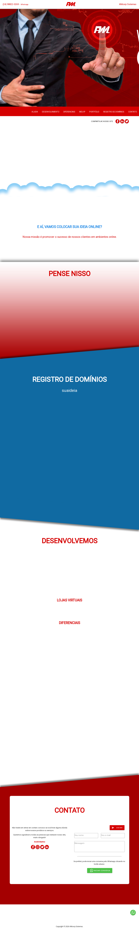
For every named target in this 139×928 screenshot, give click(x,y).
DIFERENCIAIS (69, 112)
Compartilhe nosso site (102, 121)
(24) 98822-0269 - (15, 4)
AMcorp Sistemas (127, 4)
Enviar (117, 827)
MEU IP (82, 112)
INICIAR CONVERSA (99, 870)
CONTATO (132, 112)
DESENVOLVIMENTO (50, 112)
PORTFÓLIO (94, 112)
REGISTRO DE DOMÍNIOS (113, 112)
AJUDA (35, 112)
